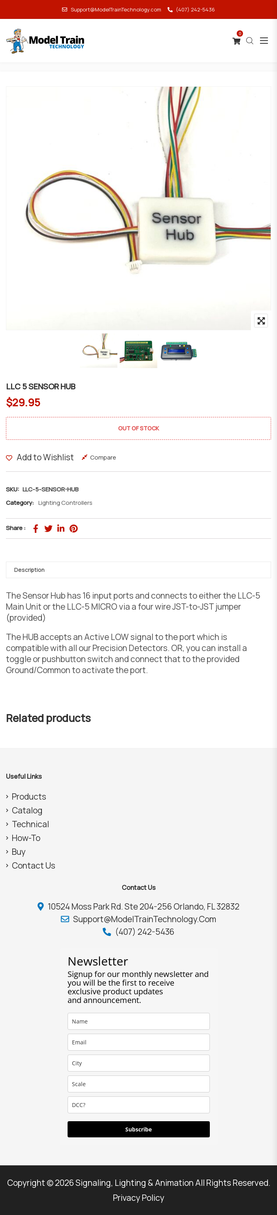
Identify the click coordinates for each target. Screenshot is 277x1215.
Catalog (27, 810)
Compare (103, 457)
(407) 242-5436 (191, 9)
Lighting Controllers (65, 503)
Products (29, 796)
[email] (139, 1042)
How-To (26, 838)
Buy (19, 851)
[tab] (138, 570)
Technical (30, 824)
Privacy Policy (138, 1197)
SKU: (12, 489)
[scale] (139, 1083)
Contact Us (33, 865)
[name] (139, 1021)
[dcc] (139, 1104)
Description (29, 569)
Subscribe (138, 1129)
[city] (139, 1063)
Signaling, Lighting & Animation (134, 1182)
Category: (20, 503)
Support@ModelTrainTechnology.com (111, 9)
